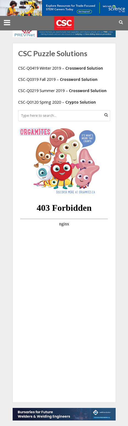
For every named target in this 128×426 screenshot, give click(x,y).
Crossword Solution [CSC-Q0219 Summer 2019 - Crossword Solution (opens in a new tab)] (88, 90)
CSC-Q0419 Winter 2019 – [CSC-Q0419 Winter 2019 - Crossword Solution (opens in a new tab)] (60, 68)
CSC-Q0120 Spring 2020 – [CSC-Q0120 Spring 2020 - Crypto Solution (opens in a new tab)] (57, 102)
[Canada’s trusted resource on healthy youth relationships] (64, 30)
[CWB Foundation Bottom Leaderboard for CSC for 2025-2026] (64, 413)
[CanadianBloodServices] (59, 160)
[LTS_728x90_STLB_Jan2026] (64, 7)
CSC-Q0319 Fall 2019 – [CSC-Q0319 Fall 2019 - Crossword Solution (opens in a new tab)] (39, 79)
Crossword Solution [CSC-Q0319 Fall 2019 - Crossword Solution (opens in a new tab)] (79, 79)
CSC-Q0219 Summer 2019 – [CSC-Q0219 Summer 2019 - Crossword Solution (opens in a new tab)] (43, 90)
